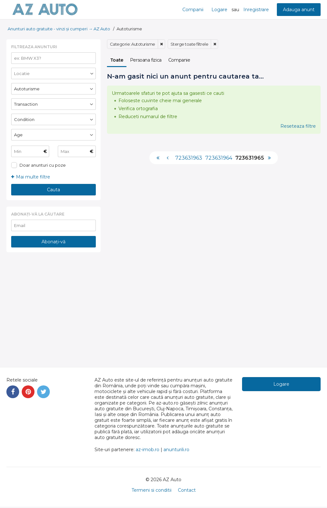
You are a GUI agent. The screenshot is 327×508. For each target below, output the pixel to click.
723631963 (188, 158)
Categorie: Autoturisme (132, 44)
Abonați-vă (53, 242)
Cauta (53, 190)
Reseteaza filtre (298, 126)
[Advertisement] (53, 305)
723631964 (218, 158)
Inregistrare (256, 9)
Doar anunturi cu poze (42, 165)
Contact (187, 490)
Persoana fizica (146, 60)
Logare (219, 9)
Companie (179, 60)
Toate (116, 60)
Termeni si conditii (151, 490)
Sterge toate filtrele (190, 44)
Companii (192, 9)
